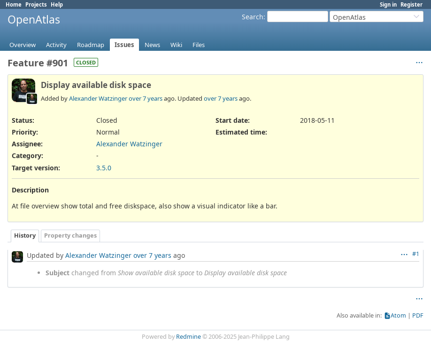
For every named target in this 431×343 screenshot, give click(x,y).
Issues (124, 44)
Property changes (70, 235)
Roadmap (90, 44)
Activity (56, 44)
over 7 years (145, 98)
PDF (417, 315)
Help (57, 4)
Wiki (176, 44)
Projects (36, 4)
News (152, 44)
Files (198, 44)
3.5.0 (103, 167)
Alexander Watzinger (98, 98)
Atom (398, 315)
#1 (415, 254)
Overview (22, 44)
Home (14, 4)
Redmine (188, 337)
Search (252, 16)
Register (411, 4)
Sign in (388, 4)
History (25, 235)
